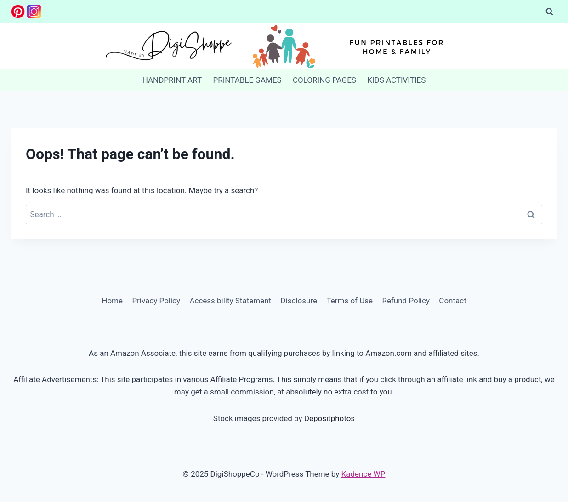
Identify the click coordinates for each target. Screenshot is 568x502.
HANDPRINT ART (172, 80)
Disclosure (298, 300)
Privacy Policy (156, 300)
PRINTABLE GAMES (247, 80)
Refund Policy (406, 300)
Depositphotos (329, 418)
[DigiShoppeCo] (284, 46)
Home (112, 300)
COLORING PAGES (324, 80)
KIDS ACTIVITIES (396, 80)
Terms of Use (349, 300)
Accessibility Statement (230, 300)
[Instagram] (34, 11)
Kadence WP (363, 474)
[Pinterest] (18, 11)
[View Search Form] (549, 11)
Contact (452, 300)
